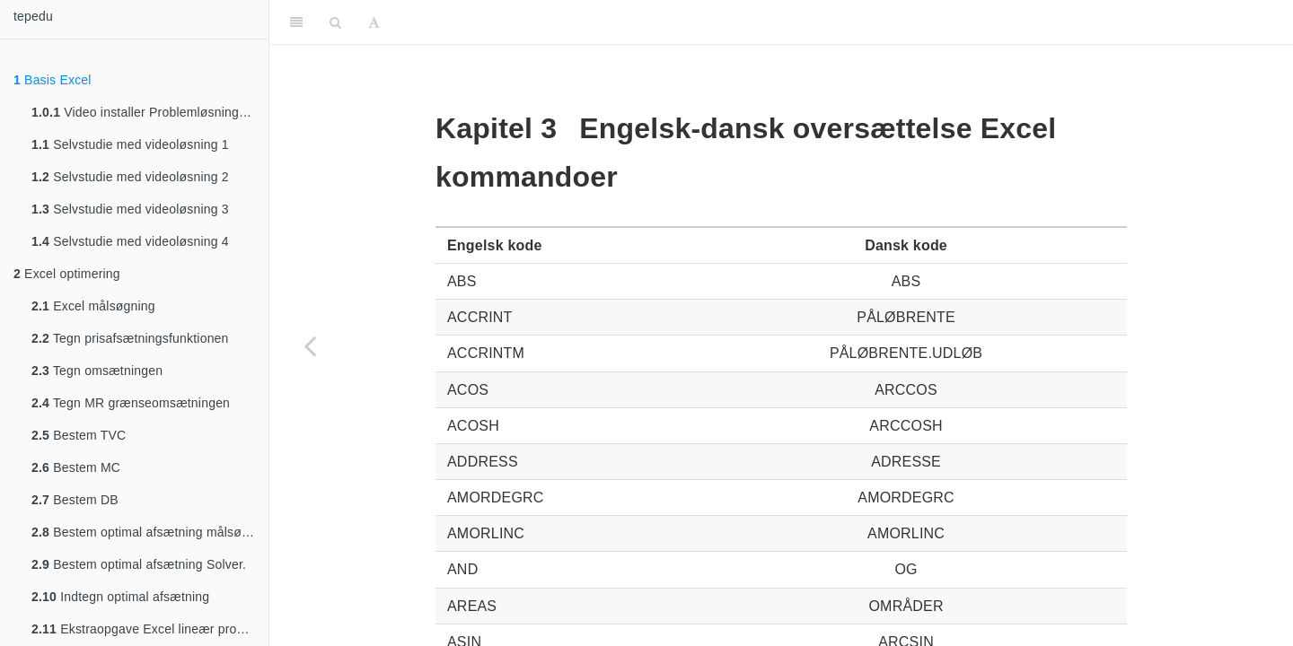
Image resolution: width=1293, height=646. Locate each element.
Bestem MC (75, 467)
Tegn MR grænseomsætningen (130, 403)
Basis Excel (52, 80)
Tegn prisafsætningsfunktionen (130, 338)
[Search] (335, 22)
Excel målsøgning (93, 306)
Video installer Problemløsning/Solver (149, 112)
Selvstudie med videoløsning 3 (130, 209)
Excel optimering (66, 273)
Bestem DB (75, 500)
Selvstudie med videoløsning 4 (130, 241)
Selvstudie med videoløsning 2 (130, 177)
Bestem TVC (78, 435)
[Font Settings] (374, 22)
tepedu (33, 16)
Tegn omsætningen (97, 370)
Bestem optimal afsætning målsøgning (149, 532)
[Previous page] (309, 345)
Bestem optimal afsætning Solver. (138, 564)
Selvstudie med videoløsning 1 (130, 144)
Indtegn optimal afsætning (120, 596)
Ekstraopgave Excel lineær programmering (149, 629)
